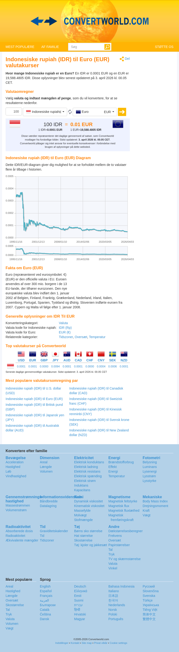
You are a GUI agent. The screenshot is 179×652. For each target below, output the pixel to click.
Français (46, 596)
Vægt (146, 515)
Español (46, 591)
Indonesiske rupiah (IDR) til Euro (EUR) (34, 399)
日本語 (113, 596)
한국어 (113, 600)
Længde (46, 467)
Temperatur (97, 337)
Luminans (150, 467)
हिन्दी (77, 610)
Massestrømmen (18, 505)
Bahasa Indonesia (121, 586)
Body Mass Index (155, 501)
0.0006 (112, 366)
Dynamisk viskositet (88, 501)
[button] (45, 112)
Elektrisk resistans (87, 471)
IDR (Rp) (65, 327)
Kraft (146, 510)
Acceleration (15, 462)
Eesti (77, 596)
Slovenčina (151, 591)
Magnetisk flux (118, 506)
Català (44, 610)
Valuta (63, 323)
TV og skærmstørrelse (124, 559)
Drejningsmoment (155, 506)
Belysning (150, 462)
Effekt (112, 467)
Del (125, 59)
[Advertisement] (101, 284)
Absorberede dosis (19, 531)
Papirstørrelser (119, 545)
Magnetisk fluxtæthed (123, 510)
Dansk (44, 619)
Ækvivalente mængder (22, 540)
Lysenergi (150, 471)
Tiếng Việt (150, 610)
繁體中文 (149, 619)
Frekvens (115, 536)
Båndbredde (49, 501)
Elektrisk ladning (86, 467)
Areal (44, 462)
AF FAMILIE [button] (50, 47)
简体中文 (149, 614)
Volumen (46, 471)
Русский (149, 586)
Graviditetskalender (54, 531)
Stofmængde (83, 520)
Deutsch (80, 586)
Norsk (112, 610)
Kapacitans (82, 490)
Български (47, 605)
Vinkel (112, 568)
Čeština (45, 614)
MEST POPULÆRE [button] (20, 47)
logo (89, 21)
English (45, 586)
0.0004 (101, 366)
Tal (110, 549)
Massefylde (82, 510)
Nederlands (116, 605)
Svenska (149, 596)
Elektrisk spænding (88, 476)
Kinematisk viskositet (89, 506)
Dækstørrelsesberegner (125, 531)
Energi (113, 471)
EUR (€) (65, 332)
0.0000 (44, 366)
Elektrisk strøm (85, 481)
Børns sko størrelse (88, 531)
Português (115, 619)
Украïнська (151, 605)
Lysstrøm (149, 476)
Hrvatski (80, 614)
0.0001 (21, 366)
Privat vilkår (100, 643)
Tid (42, 536)
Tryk (111, 554)
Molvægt (80, 515)
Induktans (81, 485)
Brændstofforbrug (121, 462)
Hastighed (13, 467)
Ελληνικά (80, 591)
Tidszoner (66, 337)
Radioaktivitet (15, 536)
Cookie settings (118, 643)
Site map (87, 643)
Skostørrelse (83, 540)
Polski (112, 614)
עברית (78, 605)
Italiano (113, 591)
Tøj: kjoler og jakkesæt (90, 545)
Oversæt (81, 337)
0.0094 (55, 366)
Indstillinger (61, 643)
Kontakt (75, 643)
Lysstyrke (149, 481)
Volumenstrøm (16, 510)
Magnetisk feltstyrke (122, 501)
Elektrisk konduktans (89, 462)
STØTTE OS (164, 47)
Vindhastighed (16, 476)
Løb (8, 471)
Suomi (78, 600)
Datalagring (48, 506)
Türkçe (148, 600)
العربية (44, 600)
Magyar (79, 619)
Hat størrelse (83, 536)
